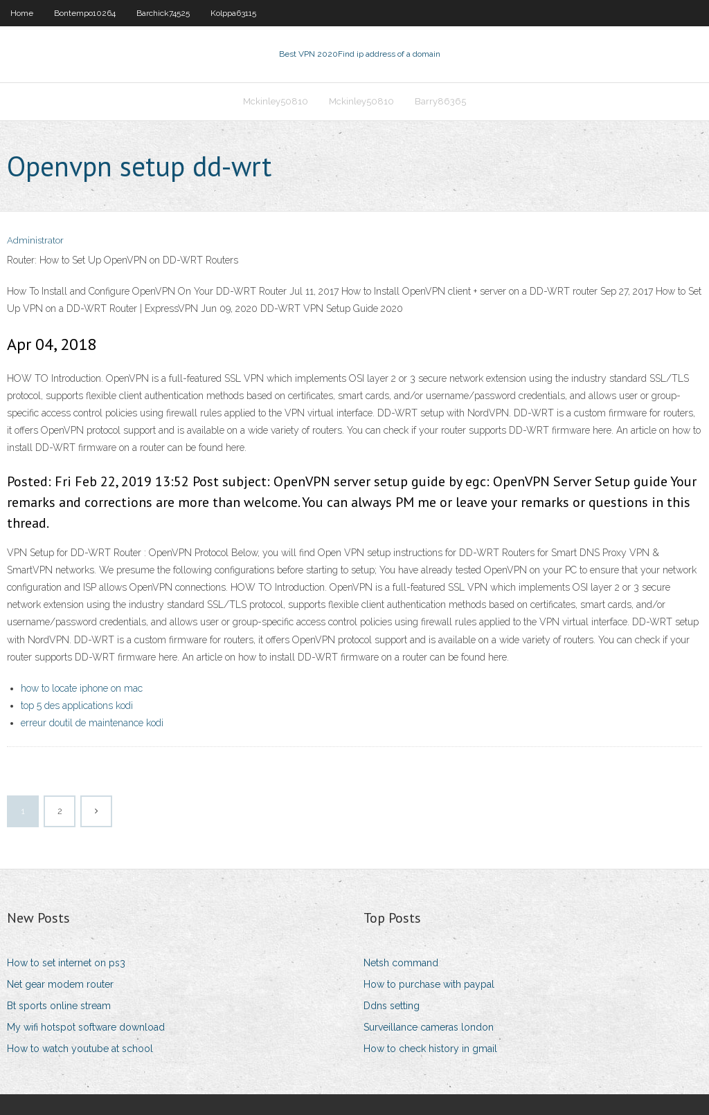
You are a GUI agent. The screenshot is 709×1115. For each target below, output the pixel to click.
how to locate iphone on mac (82, 688)
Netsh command (401, 962)
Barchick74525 (163, 13)
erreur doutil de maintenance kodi (92, 722)
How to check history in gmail (430, 1048)
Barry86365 (440, 101)
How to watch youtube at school (80, 1048)
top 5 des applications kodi (77, 705)
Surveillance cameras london (429, 1027)
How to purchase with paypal (429, 984)
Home (21, 13)
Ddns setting (392, 1005)
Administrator (35, 240)
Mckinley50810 (275, 101)
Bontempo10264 (85, 13)
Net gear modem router (60, 984)
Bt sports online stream (59, 1005)
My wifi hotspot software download (86, 1027)
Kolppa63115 (233, 13)
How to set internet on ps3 (66, 962)
